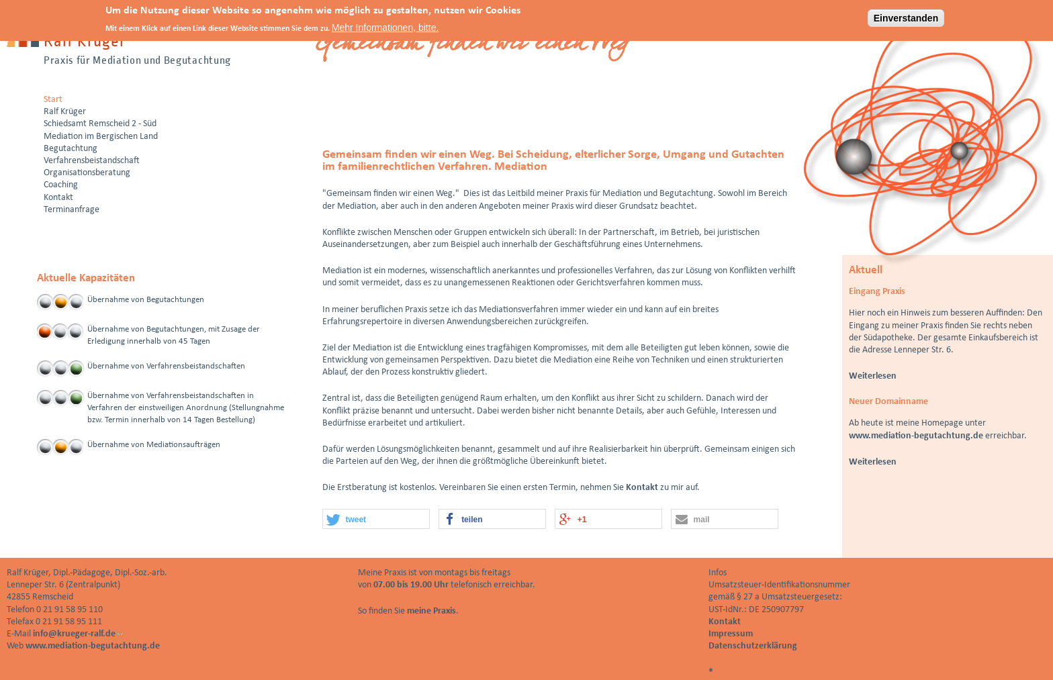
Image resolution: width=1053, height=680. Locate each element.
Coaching (61, 185)
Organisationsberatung (87, 173)
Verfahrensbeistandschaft (92, 161)
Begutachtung (70, 149)
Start (53, 100)
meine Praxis (431, 611)
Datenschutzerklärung (752, 646)
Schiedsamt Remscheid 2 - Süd (100, 124)
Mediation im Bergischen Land (101, 137)
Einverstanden (906, 16)
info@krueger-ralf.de (78, 634)
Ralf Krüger (65, 112)
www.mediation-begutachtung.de (916, 436)
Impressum (730, 634)
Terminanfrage (71, 210)
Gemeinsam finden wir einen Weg (473, 45)
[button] (376, 519)
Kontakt (642, 488)
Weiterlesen (873, 376)
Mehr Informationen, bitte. (385, 25)
